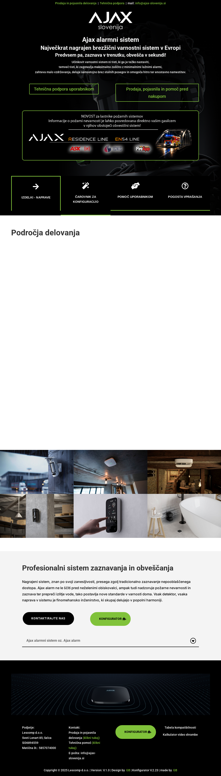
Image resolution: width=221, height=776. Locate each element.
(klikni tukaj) (91, 738)
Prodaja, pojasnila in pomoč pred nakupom (157, 92)
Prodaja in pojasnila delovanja (76, 3)
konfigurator (110, 618)
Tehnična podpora (112, 3)
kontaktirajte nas (48, 618)
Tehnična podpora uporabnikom (64, 89)
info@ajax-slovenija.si (150, 3)
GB (128, 770)
